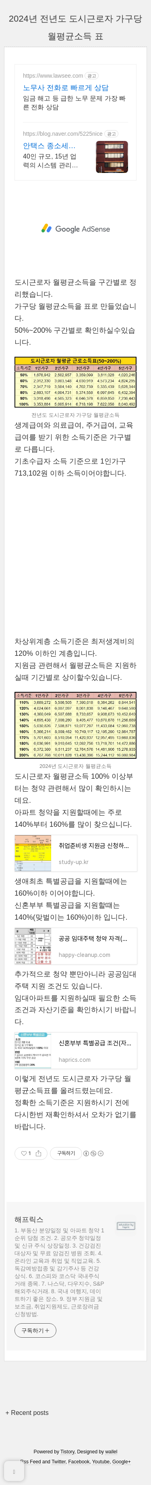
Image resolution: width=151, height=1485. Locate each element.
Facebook (79, 1462)
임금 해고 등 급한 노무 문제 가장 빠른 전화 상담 (74, 103)
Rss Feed (30, 1462)
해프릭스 (28, 1220)
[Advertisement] (75, 229)
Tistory (67, 1452)
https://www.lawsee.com (53, 75)
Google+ (121, 1462)
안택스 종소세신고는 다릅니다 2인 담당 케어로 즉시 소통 (51, 146)
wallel (111, 1452)
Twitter (59, 1462)
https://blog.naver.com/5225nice (63, 134)
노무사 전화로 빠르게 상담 (66, 88)
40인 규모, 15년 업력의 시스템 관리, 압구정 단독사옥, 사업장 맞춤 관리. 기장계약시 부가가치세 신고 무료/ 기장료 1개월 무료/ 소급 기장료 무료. (51, 161)
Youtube (101, 1462)
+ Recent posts (27, 1412)
